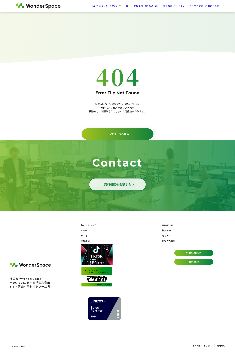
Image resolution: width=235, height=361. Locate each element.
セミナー (182, 5)
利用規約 (221, 345)
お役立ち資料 (196, 5)
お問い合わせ (212, 5)
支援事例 (138, 5)
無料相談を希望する (117, 184)
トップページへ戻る (117, 134)
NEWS (113, 5)
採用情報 (168, 5)
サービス (123, 5)
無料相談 (194, 261)
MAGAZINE (151, 5)
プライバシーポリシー (201, 345)
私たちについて (100, 5)
